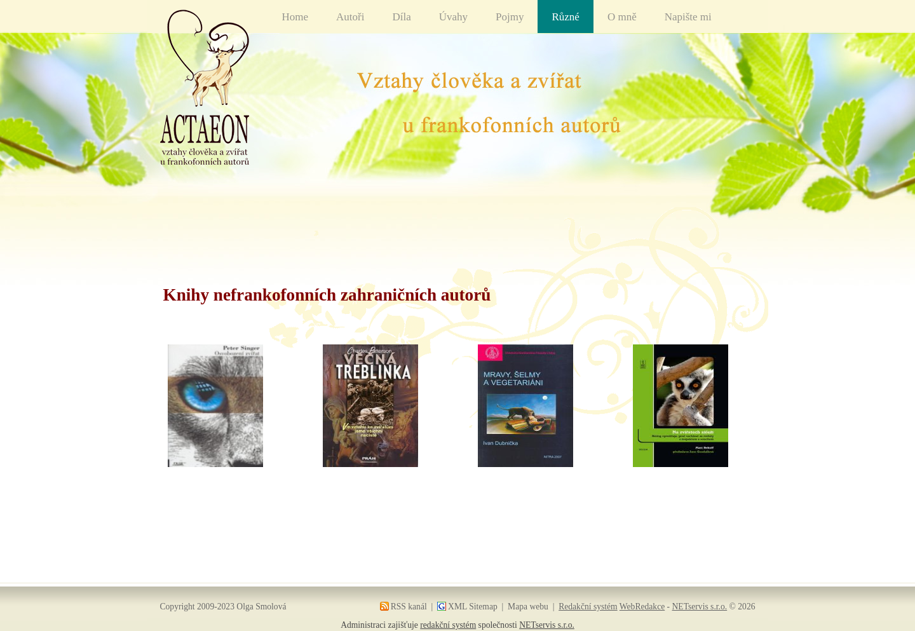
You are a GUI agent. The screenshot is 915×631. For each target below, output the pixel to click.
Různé (565, 17)
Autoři (350, 17)
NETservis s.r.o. (700, 606)
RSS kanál (409, 606)
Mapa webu (528, 606)
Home (295, 17)
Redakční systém (588, 606)
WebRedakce (642, 606)
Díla (401, 17)
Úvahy (453, 17)
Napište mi (688, 17)
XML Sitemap (473, 606)
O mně (622, 17)
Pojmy (510, 17)
